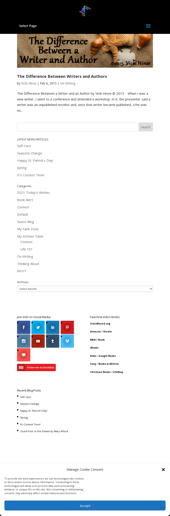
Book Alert (25, 200)
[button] (163, 469)
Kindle (107, 331)
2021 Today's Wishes (33, 192)
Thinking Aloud (28, 263)
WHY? (21, 271)
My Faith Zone (28, 229)
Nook (101, 339)
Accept (85, 505)
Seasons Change (29, 153)
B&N (93, 339)
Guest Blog (25, 221)
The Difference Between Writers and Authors (62, 76)
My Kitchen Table (30, 236)
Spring (22, 167)
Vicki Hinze (28, 83)
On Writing (67, 83)
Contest (23, 207)
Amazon (95, 331)
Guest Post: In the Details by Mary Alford (44, 429)
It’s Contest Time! (30, 175)
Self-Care (24, 146)
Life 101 (26, 249)
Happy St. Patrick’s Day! (35, 160)
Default (22, 214)
